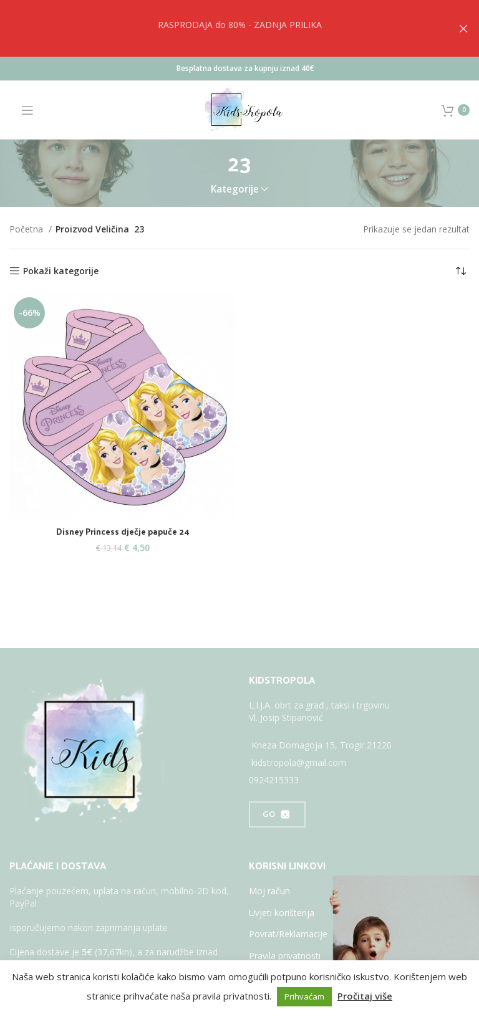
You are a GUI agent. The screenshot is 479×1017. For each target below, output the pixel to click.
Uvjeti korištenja (281, 913)
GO (277, 814)
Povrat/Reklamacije (288, 934)
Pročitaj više (364, 996)
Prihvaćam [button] (304, 996)
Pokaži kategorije (61, 271)
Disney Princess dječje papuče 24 (123, 531)
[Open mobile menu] (21, 110)
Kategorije (235, 189)
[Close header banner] (463, 28)
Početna (27, 229)
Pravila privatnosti (285, 956)
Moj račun (269, 891)
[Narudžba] (460, 271)
